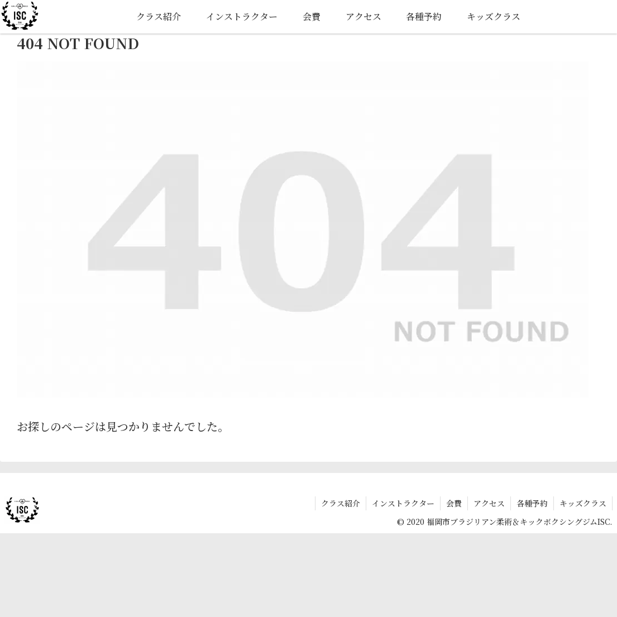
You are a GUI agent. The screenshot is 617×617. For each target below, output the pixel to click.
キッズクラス (582, 503)
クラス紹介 (340, 503)
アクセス (489, 503)
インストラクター (403, 503)
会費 (454, 503)
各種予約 (532, 503)
